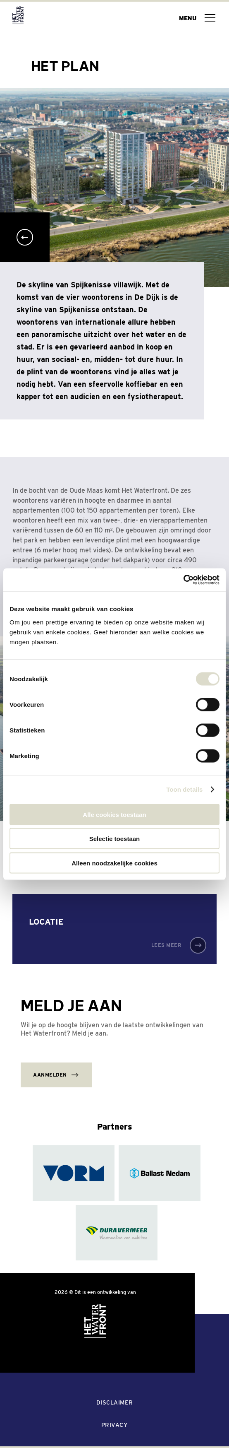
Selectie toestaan (114, 838)
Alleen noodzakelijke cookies (114, 862)
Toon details (184, 789)
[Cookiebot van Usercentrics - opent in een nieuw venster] (183, 579)
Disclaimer (114, 1402)
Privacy (114, 1424)
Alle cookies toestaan (114, 814)
